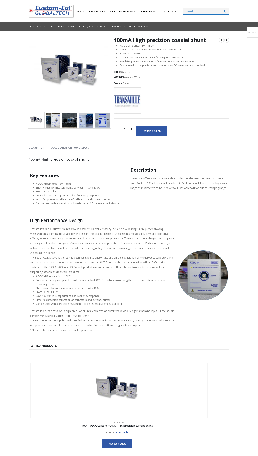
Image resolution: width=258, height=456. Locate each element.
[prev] (221, 40)
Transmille (128, 83)
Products (96, 11)
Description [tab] (36, 147)
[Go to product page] (48, 381)
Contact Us (168, 11)
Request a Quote (152, 130)
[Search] (224, 11)
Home (80, 11)
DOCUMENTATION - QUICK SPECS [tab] (70, 147)
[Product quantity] (125, 129)
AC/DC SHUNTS (132, 76)
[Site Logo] (51, 11)
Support (146, 11)
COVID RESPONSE (121, 11)
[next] (226, 40)
